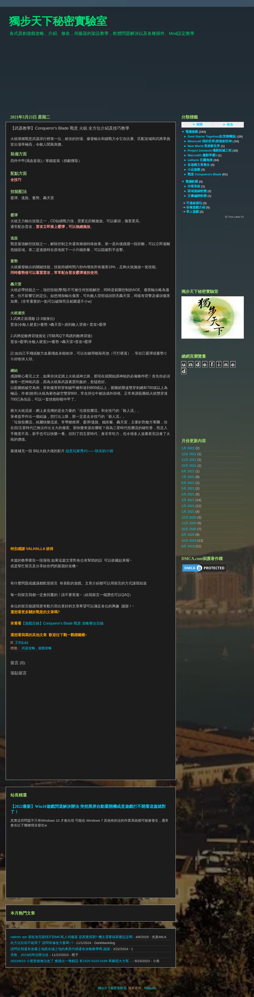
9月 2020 (188, 534)
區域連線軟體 (197, 191)
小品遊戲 (194, 169)
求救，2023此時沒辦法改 (29, 955)
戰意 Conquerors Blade (204, 174)
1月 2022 (188, 448)
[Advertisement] (127, 77)
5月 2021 (188, 488)
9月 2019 (188, 546)
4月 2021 (188, 494)
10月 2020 (188, 529)
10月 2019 (188, 540)
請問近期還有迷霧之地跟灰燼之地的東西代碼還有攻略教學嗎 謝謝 (60, 949)
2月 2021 (188, 506)
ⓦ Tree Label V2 (234, 216)
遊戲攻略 (45, 648)
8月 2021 (188, 471)
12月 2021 (188, 454)
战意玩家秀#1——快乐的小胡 (89, 451)
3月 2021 (188, 500)
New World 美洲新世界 (204, 146)
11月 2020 (188, 523)
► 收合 (228, 124)
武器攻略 (29, 648)
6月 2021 (188, 483)
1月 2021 (188, 511)
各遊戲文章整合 (199, 165)
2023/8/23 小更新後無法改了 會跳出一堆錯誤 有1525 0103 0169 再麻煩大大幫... (71, 961)
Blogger (149, 988)
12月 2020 (188, 517)
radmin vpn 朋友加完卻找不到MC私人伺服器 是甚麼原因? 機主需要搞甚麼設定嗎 (71, 937)
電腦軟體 (191, 181)
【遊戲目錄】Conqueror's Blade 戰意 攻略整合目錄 (62, 623)
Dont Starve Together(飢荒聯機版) (212, 136)
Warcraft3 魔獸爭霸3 (202, 155)
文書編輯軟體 (197, 196)
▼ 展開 (197, 124)
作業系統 (194, 186)
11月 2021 (188, 459)
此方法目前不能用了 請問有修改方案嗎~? (41, 943)
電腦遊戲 (191, 131)
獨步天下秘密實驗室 (58, 21)
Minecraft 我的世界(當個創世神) (210, 141)
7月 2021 (188, 477)
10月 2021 (188, 465)
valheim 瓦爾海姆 (200, 160)
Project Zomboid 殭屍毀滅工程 (209, 150)
